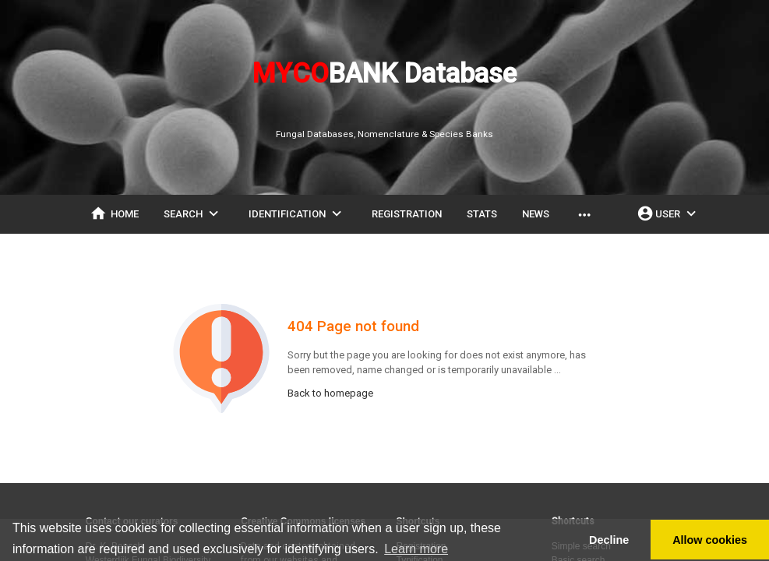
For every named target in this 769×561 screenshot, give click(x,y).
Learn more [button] (416, 549)
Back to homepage (330, 393)
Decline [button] (609, 540)
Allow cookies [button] (709, 540)
